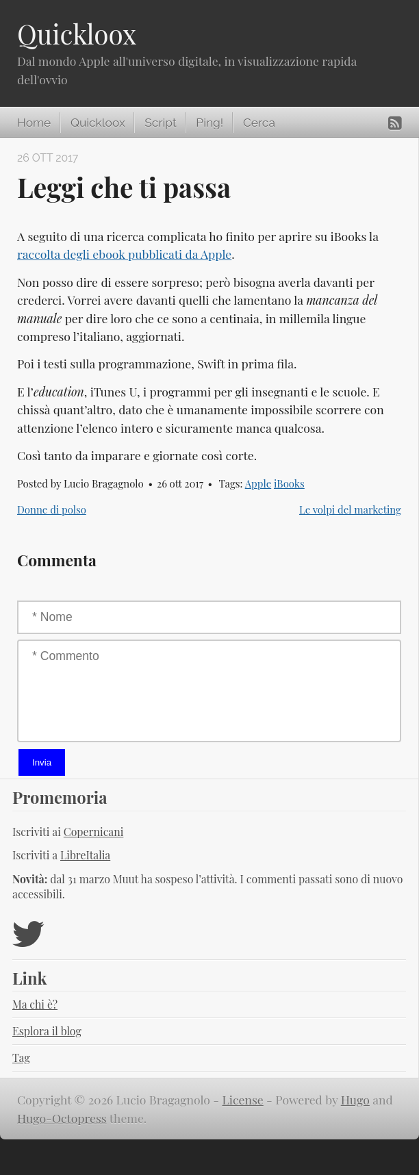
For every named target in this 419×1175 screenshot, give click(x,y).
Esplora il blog (46, 1031)
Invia (41, 762)
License (243, 1099)
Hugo (355, 1099)
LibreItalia (85, 855)
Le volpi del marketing (350, 509)
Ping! (209, 122)
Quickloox (76, 33)
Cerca (259, 122)
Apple (258, 483)
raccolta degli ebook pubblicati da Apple (124, 254)
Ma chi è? (35, 1004)
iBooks (289, 483)
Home (34, 122)
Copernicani (94, 831)
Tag (21, 1057)
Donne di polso (51, 509)
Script (160, 122)
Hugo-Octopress (62, 1118)
